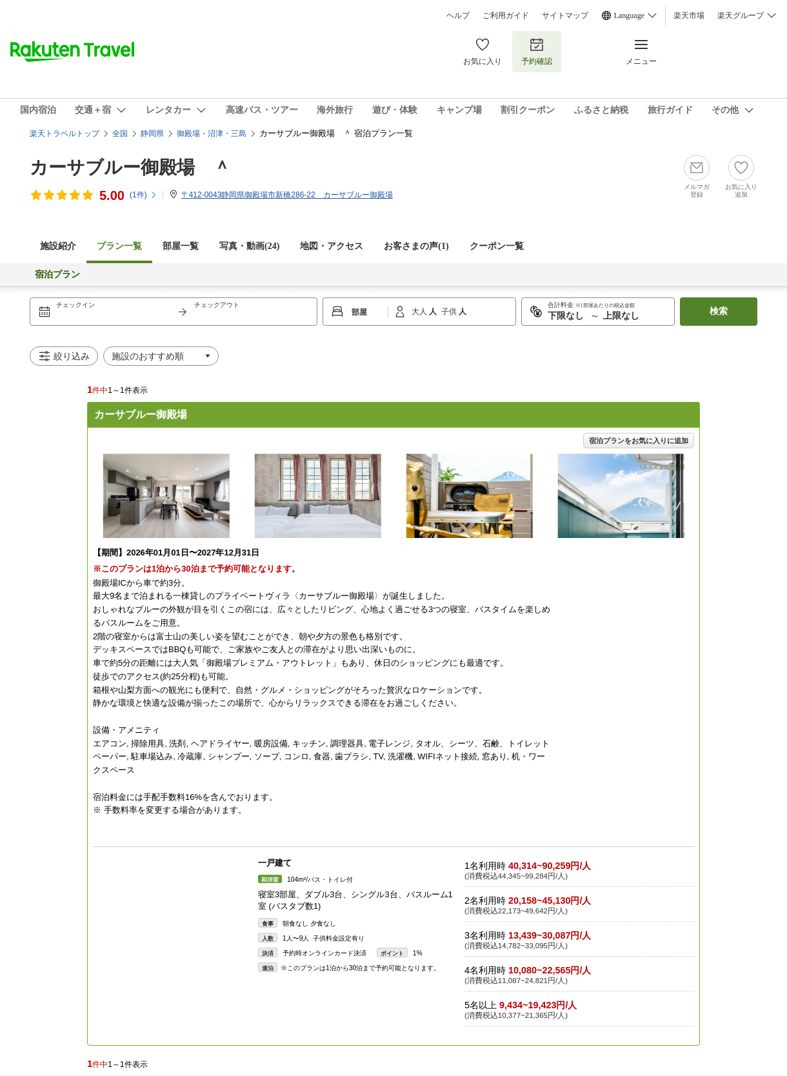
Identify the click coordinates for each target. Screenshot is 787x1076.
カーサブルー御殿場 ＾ (130, 167)
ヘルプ (458, 15)
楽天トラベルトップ (64, 133)
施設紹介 (58, 246)
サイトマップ (565, 15)
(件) (143, 195)
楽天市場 (688, 15)
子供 (450, 311)
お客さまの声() (416, 246)
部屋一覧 (181, 246)
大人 (420, 311)
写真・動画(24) (249, 246)
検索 (719, 311)
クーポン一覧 (497, 246)
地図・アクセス (331, 246)
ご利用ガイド (506, 15)
